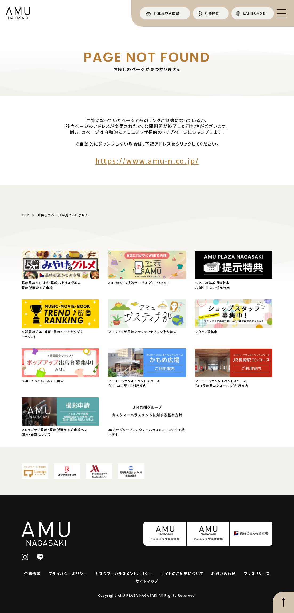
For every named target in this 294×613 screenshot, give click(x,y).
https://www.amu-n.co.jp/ (147, 161)
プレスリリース (257, 573)
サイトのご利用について (182, 573)
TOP (26, 215)
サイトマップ (147, 581)
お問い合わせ (223, 573)
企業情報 (32, 573)
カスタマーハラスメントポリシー (124, 573)
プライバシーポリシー (68, 573)
